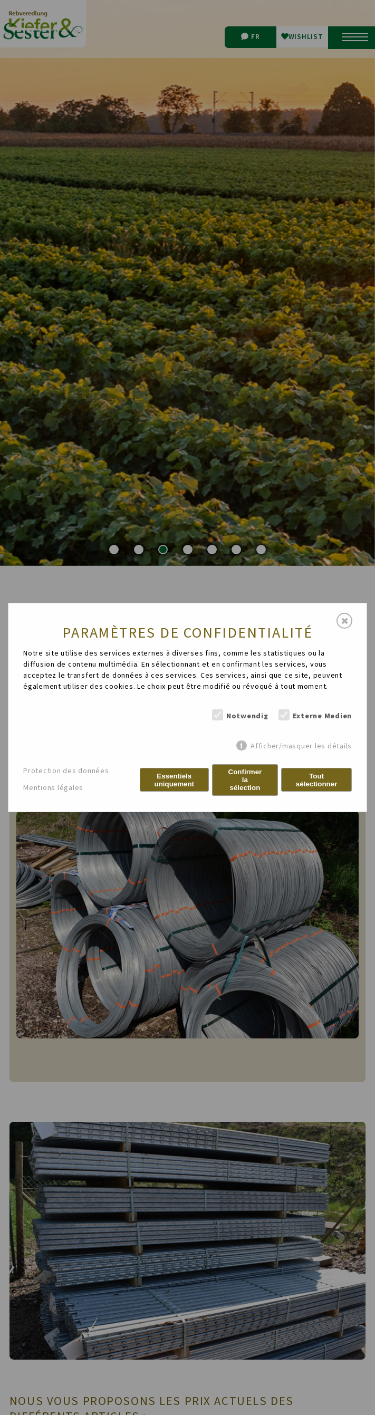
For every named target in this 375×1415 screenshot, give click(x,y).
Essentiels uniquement (175, 780)
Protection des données (66, 771)
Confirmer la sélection (245, 780)
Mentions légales (53, 788)
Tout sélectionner (317, 780)
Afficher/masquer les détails (301, 746)
